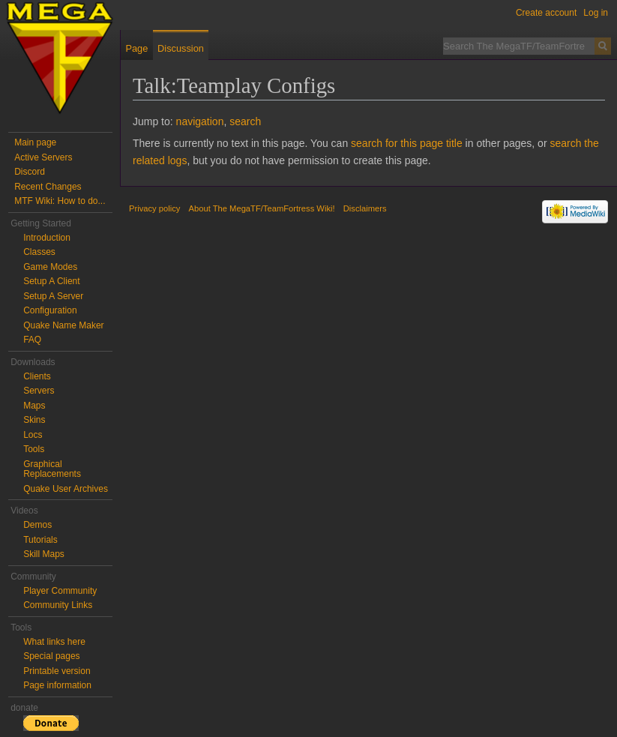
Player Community (60, 591)
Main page (35, 142)
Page (136, 48)
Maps (34, 405)
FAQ (32, 339)
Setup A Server (53, 296)
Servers (38, 390)
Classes (39, 252)
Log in (595, 12)
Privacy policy (154, 208)
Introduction (46, 237)
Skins (34, 420)
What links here (54, 642)
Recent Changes (47, 186)
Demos (37, 525)
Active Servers (43, 157)
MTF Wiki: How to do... (59, 201)
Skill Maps (43, 554)
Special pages (51, 656)
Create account (546, 12)
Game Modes (50, 267)
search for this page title (407, 143)
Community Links (57, 605)
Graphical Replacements (52, 469)
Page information (57, 685)
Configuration (49, 310)
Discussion (180, 48)
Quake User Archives (65, 489)
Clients (37, 376)
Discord (29, 171)
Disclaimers (365, 208)
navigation (200, 121)
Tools (33, 449)
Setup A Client (51, 281)
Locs (32, 435)
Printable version (56, 671)
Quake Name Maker (63, 325)
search (245, 121)
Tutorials (40, 540)
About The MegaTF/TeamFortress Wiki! (262, 208)
